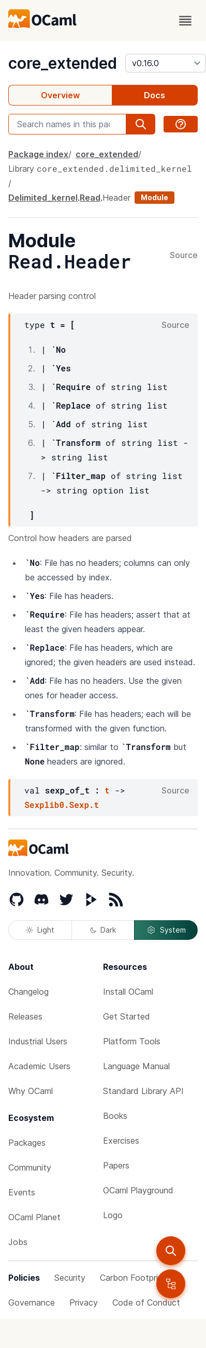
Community (29, 1167)
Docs (154, 95)
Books (115, 1116)
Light (40, 929)
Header (116, 197)
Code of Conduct (146, 1302)
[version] (165, 63)
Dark (103, 929)
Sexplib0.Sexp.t (61, 804)
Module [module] (154, 197)
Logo (113, 1215)
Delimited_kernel (43, 197)
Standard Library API (143, 1091)
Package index (38, 154)
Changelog (28, 991)
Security (69, 1277)
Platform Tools (131, 1041)
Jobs (17, 1242)
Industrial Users (37, 1041)
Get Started (126, 1016)
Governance (31, 1302)
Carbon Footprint (133, 1277)
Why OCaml (30, 1091)
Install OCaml (128, 991)
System (166, 930)
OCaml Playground (138, 1190)
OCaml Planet (34, 1217)
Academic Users (39, 1066)
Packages (27, 1142)
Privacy (83, 1302)
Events (21, 1192)
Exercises (121, 1140)
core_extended (62, 63)
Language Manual (136, 1066)
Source (184, 255)
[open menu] (185, 20)
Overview (60, 95)
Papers (116, 1165)
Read (90, 197)
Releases (25, 1016)
